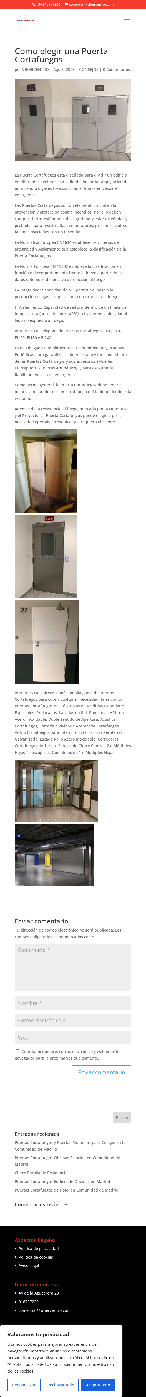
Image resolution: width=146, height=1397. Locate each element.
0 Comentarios (116, 69)
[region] (61, 1361)
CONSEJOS (89, 69)
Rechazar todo (60, 1385)
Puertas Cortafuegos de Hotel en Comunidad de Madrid (67, 1190)
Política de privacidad (39, 1248)
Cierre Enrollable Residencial (42, 1172)
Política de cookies (36, 1257)
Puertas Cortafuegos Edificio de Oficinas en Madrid (62, 1181)
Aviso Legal (29, 1265)
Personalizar (24, 1385)
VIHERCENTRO (35, 69)
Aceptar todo (98, 1385)
